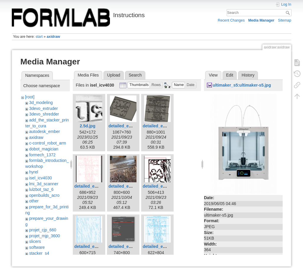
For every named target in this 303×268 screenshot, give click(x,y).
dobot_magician (43, 149)
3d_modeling (41, 102)
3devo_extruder (43, 108)
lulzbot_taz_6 (41, 189)
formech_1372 (42, 154)
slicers (35, 241)
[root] (29, 97)
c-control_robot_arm (47, 143)
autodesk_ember (44, 131)
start (39, 37)
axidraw (53, 37)
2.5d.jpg (87, 126)
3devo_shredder (44, 114)
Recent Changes (231, 20)
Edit (229, 75)
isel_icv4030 (40, 178)
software (37, 247)
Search (288, 13)
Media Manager (261, 20)
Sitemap (284, 20)
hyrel (33, 172)
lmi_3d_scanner (43, 183)
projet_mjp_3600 (44, 235)
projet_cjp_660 (42, 230)
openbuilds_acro (44, 195)
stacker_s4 (39, 253)
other (34, 201)
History (248, 75)
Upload (113, 75)
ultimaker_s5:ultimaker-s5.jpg (242, 85)
